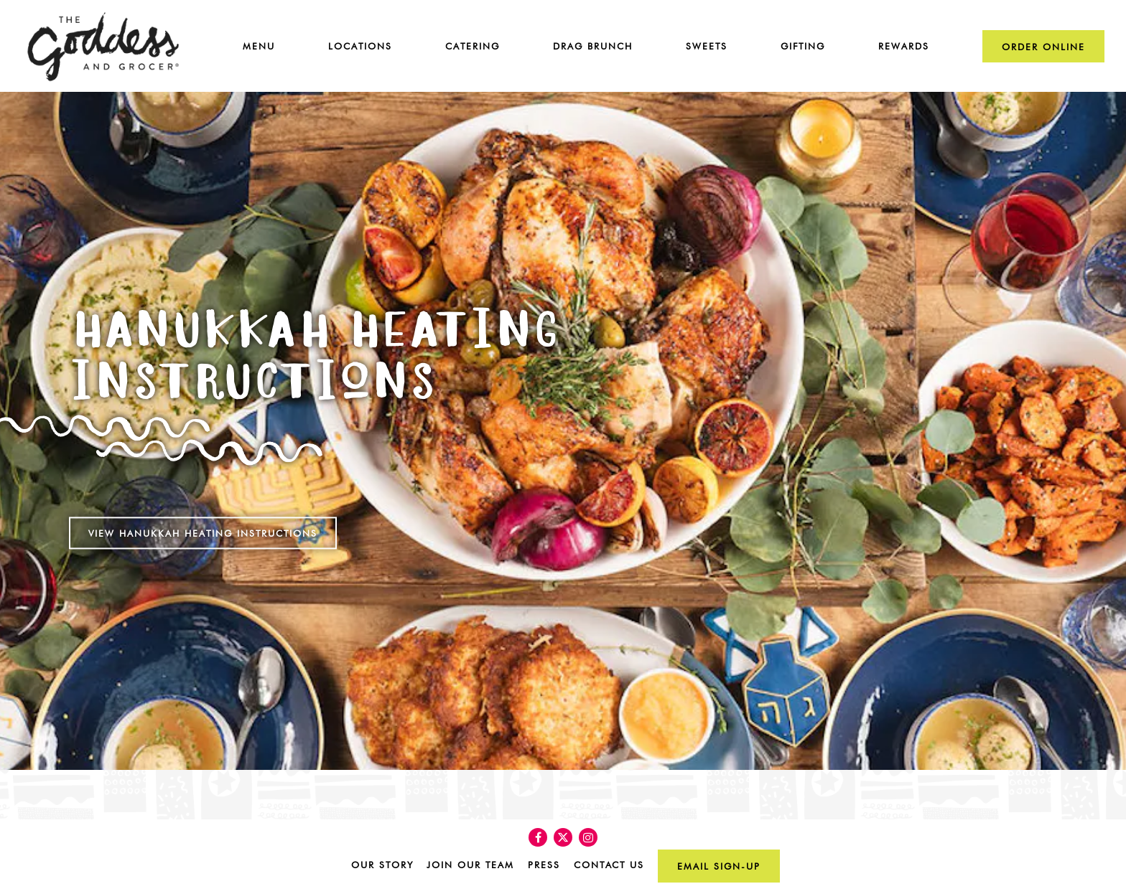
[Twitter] (563, 837)
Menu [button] (259, 46)
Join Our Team (470, 865)
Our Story (382, 865)
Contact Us (609, 865)
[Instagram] (588, 837)
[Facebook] (538, 837)
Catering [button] (472, 46)
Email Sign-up (718, 866)
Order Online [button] (1043, 47)
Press (544, 865)
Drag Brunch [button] (593, 46)
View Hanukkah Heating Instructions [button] (202, 509)
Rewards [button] (903, 46)
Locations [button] (360, 46)
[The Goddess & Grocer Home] (103, 45)
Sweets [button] (706, 46)
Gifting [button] (803, 46)
